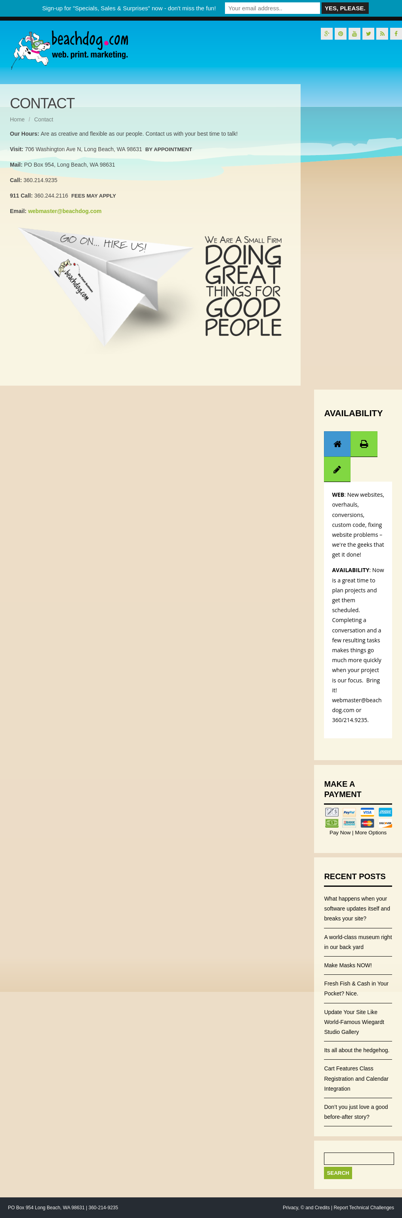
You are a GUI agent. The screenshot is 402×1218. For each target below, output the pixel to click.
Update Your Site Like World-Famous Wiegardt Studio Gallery (354, 1022)
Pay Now (341, 833)
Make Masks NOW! (348, 965)
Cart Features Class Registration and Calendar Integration (356, 1078)
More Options (370, 833)
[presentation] (337, 444)
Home (17, 119)
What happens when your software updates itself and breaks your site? (357, 908)
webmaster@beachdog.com (65, 211)
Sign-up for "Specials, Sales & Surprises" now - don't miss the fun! (129, 8)
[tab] (337, 443)
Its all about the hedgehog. (356, 1050)
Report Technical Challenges (363, 1207)
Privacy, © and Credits (306, 1207)
